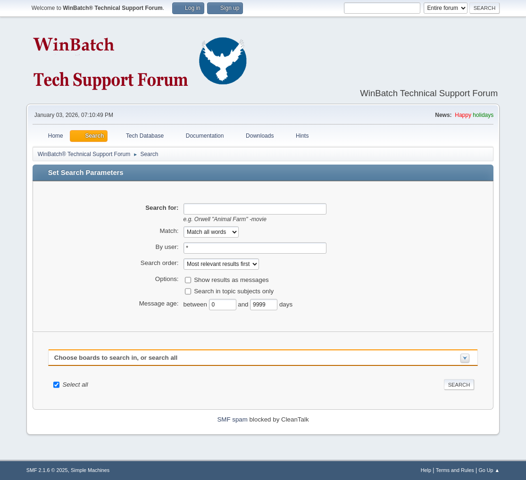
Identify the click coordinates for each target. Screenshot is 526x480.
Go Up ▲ (489, 470)
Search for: (161, 207)
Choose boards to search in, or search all (115, 357)
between (196, 303)
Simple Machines (90, 470)
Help (426, 470)
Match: (169, 230)
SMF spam (232, 419)
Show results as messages (231, 279)
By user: (167, 246)
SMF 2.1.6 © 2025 (47, 470)
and (244, 303)
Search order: (160, 262)
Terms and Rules (455, 470)
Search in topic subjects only (234, 290)
